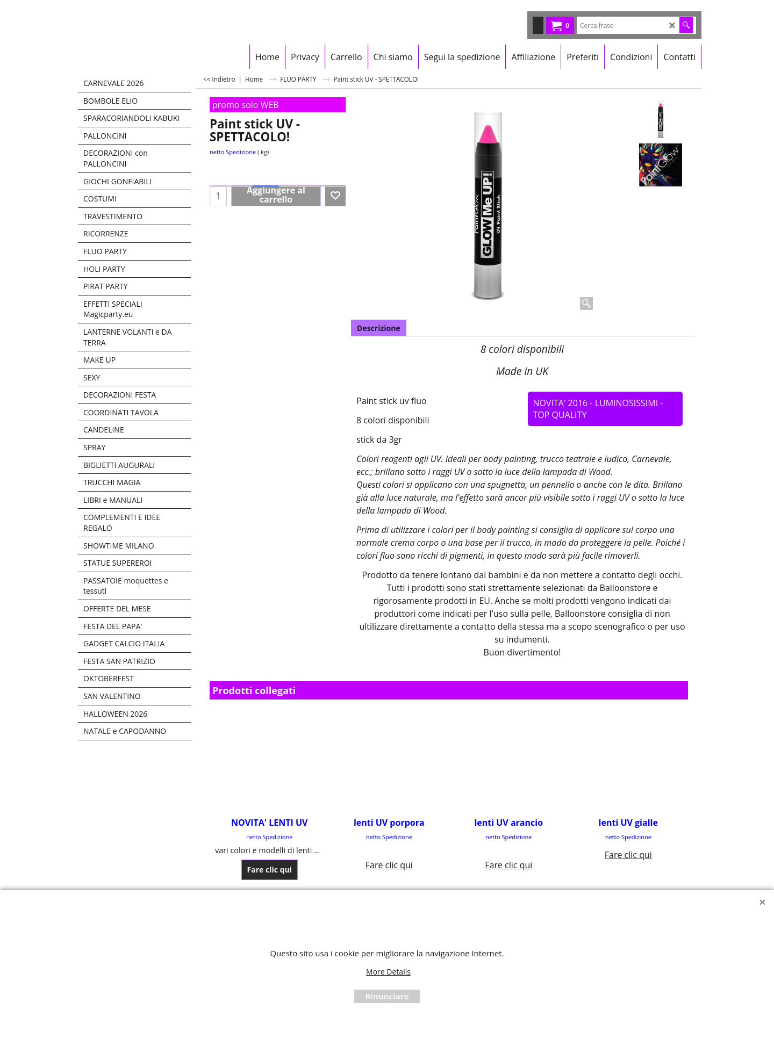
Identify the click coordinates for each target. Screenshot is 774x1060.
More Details (388, 972)
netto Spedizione (233, 152)
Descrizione (378, 328)
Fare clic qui (269, 869)
